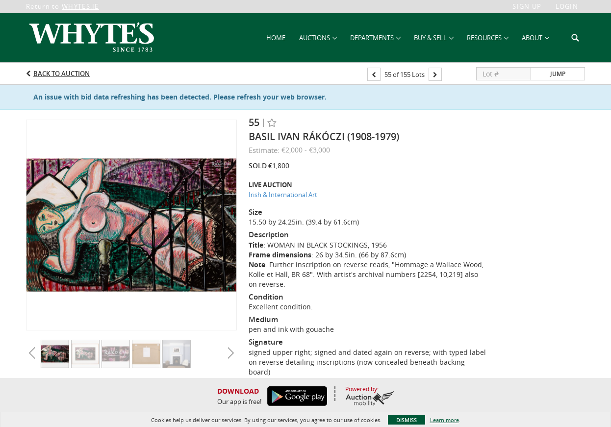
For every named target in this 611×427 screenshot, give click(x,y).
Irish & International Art (283, 194)
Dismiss (406, 420)
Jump (557, 74)
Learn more (444, 420)
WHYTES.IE (80, 6)
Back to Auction (61, 73)
